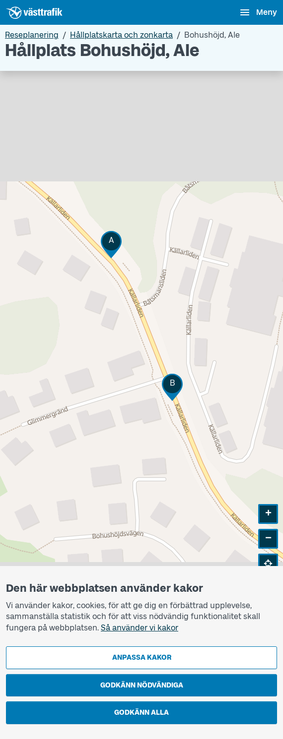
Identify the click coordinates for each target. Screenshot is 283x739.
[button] (111, 244)
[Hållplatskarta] (141, 329)
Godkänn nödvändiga (141, 685)
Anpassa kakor (141, 657)
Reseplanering (32, 35)
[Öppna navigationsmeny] (258, 12)
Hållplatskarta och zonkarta (121, 35)
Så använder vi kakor (139, 627)
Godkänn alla (141, 712)
